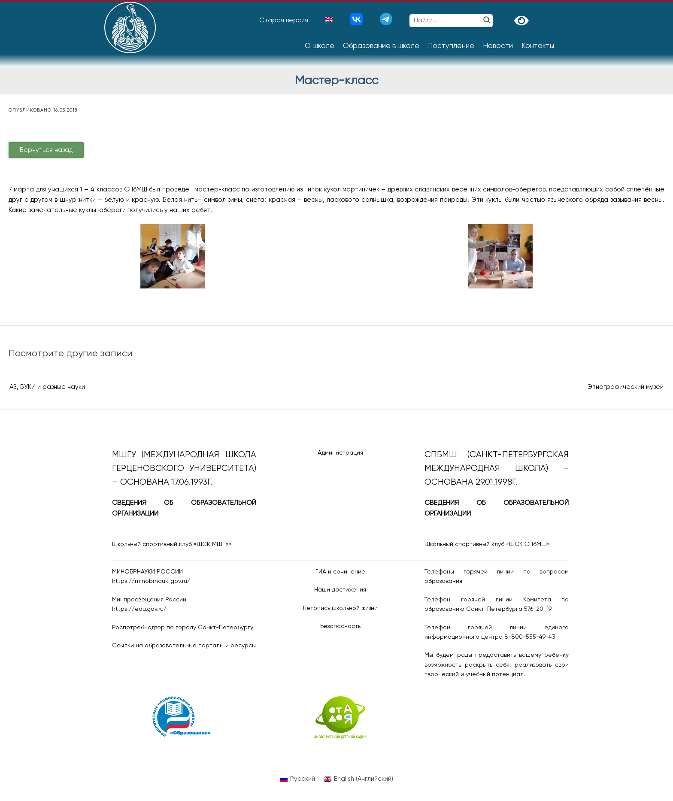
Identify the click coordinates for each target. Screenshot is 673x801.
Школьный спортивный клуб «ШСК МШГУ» (172, 544)
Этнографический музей (625, 387)
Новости (498, 46)
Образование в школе (381, 46)
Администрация (340, 453)
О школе (319, 46)
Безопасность (340, 626)
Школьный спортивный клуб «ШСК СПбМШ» (487, 544)
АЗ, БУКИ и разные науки (47, 387)
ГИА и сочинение (340, 572)
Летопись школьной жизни (340, 608)
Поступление (451, 46)
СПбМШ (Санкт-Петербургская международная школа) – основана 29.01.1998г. (496, 468)
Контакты (537, 46)
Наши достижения (340, 590)
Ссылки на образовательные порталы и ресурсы (184, 646)
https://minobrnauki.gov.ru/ (151, 581)
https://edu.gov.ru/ (139, 609)
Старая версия (283, 20)
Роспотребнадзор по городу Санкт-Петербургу (182, 628)
